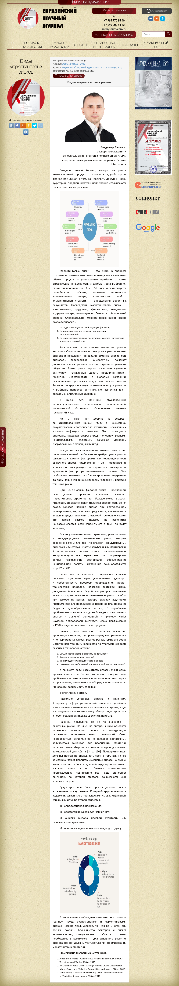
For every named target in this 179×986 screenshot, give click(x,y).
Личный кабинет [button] (157, 11)
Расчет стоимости (114, 10)
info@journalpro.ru (114, 29)
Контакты (130, 45)
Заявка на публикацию (114, 35)
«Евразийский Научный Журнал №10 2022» (92, 67)
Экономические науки (73, 63)
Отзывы (80, 45)
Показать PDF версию (68, 75)
